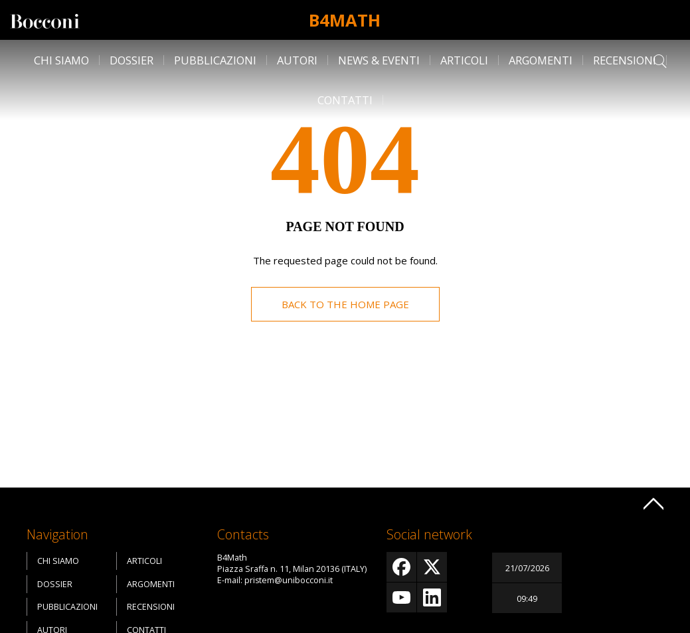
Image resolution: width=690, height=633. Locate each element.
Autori (297, 60)
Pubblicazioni (215, 60)
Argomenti (540, 60)
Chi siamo (61, 60)
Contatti (345, 100)
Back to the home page (345, 304)
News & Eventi (379, 60)
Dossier (131, 60)
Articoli (464, 60)
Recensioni (624, 60)
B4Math (345, 20)
